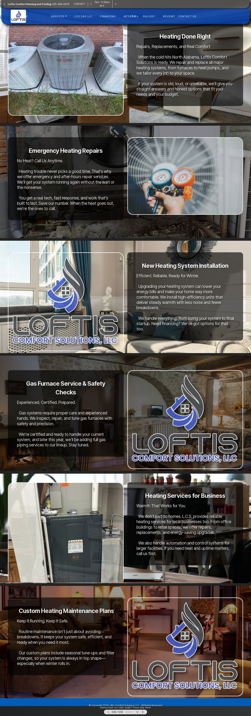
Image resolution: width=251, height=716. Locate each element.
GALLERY (166, 16)
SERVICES (57, 16)
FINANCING (108, 16)
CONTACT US (209, 16)
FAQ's (148, 16)
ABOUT (128, 16)
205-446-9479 (39, 4)
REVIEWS (186, 16)
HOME (39, 16)
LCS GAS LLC (83, 16)
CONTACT (79, 3)
